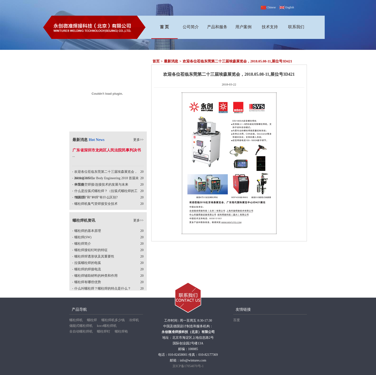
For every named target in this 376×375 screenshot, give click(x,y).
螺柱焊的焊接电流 (87, 269)
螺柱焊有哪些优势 (87, 282)
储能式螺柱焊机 (81, 326)
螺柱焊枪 (121, 331)
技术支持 (270, 27)
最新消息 (171, 61)
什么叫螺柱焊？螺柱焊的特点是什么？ (102, 288)
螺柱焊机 (76, 320)
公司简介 (191, 27)
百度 (236, 320)
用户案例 (243, 27)
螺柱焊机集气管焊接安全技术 (96, 204)
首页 (156, 61)
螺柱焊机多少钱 (113, 320)
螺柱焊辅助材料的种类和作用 (96, 275)
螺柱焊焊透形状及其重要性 (94, 256)
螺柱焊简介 (82, 243)
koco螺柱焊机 (107, 326)
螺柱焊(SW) (82, 237)
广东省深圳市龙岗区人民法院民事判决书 (106, 150)
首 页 (164, 27)
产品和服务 (217, 27)
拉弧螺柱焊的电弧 (87, 263)
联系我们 (296, 27)
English (286, 7)
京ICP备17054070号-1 (188, 366)
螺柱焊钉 (103, 331)
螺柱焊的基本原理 (87, 231)
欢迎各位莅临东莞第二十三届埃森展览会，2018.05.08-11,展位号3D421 (237, 61)
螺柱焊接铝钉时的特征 (91, 250)
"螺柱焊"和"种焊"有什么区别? (96, 197)
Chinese (269, 7)
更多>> (138, 139)
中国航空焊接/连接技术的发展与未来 (101, 184)
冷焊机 (134, 320)
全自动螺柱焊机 (81, 331)
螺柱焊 (92, 320)
